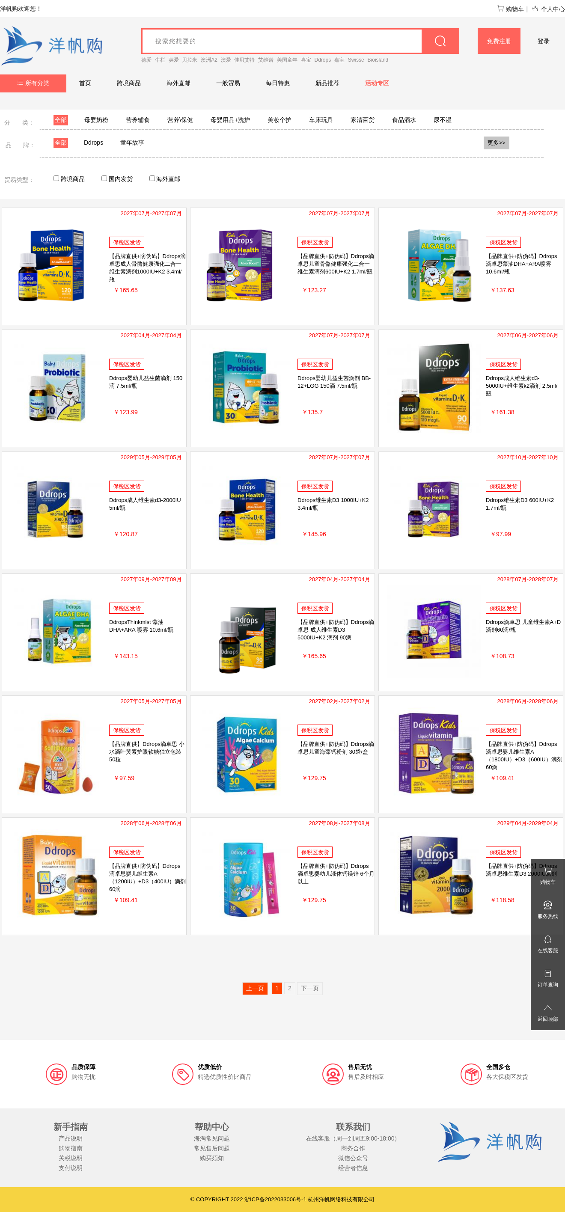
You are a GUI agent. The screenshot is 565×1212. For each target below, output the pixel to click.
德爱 (146, 60)
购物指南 (71, 1148)
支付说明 (71, 1167)
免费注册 (499, 41)
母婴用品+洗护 (230, 119)
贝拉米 (189, 60)
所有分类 (33, 83)
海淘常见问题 (212, 1138)
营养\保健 (180, 119)
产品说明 (71, 1138)
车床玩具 (321, 119)
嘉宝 (339, 60)
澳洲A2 (209, 60)
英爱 (174, 60)
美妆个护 (279, 119)
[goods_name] (300, 41)
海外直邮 (178, 83)
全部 (61, 119)
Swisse (356, 60)
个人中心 (548, 9)
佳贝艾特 (244, 60)
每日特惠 (278, 83)
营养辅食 (138, 119)
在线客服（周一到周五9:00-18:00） (353, 1138)
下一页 (310, 988)
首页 (85, 83)
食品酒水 (404, 119)
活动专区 (377, 83)
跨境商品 (129, 83)
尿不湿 (443, 119)
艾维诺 (266, 60)
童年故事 (132, 142)
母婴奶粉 (96, 119)
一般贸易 (228, 83)
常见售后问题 (212, 1148)
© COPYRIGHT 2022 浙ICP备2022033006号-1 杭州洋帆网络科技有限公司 (282, 1199)
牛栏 (160, 60)
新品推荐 (327, 83)
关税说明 (71, 1158)
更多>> (497, 143)
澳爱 (226, 60)
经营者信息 (353, 1167)
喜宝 (306, 60)
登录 (544, 41)
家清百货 (363, 119)
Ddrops (323, 60)
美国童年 (287, 60)
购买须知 (212, 1158)
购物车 (510, 9)
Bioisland (378, 60)
